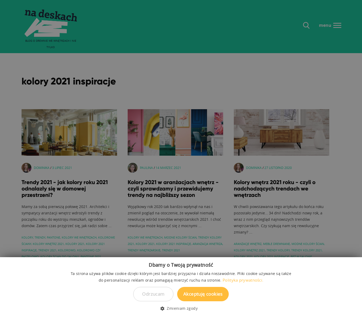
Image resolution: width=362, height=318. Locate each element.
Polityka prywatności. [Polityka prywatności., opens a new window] (243, 280)
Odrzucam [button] (153, 294)
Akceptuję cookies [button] (203, 294)
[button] (181, 308)
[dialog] (181, 159)
